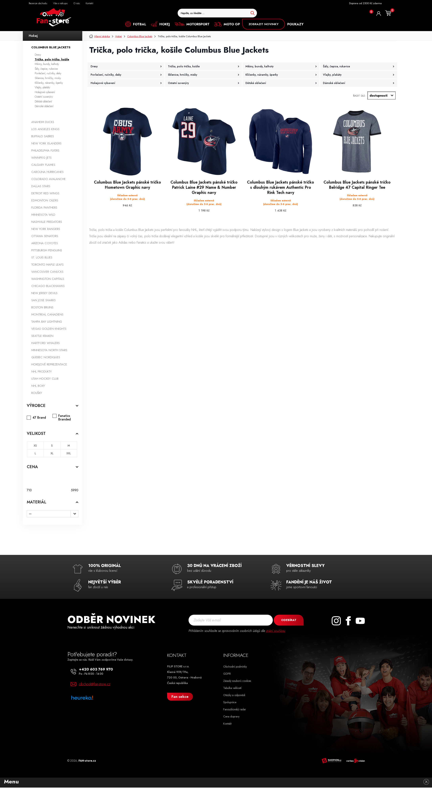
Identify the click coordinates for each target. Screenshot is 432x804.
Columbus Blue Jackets (50, 47)
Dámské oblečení (44, 106)
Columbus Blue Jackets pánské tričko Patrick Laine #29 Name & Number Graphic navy (204, 187)
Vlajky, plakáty (42, 87)
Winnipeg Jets (41, 157)
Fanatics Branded (64, 417)
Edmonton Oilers (44, 200)
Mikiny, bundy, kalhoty (47, 64)
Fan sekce (180, 696)
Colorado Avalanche (48, 179)
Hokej (33, 35)
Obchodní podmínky (235, 667)
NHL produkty (41, 371)
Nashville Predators (46, 222)
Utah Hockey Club (44, 378)
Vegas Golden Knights (48, 329)
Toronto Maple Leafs (47, 264)
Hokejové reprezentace (49, 364)
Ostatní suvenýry (44, 97)
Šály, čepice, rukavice (46, 69)
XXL (68, 453)
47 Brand (39, 417)
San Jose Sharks (43, 300)
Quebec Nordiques (45, 357)
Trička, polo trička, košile (52, 59)
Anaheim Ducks (42, 122)
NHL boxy (38, 386)
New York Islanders (46, 143)
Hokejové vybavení (45, 92)
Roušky (36, 393)
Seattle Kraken (42, 336)
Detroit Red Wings (45, 193)
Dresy (38, 55)
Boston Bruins (42, 307)
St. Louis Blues (41, 257)
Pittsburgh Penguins (46, 250)
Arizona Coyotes (44, 243)
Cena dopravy (231, 716)
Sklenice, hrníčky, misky (48, 78)
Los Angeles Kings (45, 129)
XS (35, 446)
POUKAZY (295, 24)
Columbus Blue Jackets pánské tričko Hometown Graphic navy (127, 185)
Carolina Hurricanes (47, 172)
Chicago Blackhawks (48, 286)
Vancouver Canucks (47, 272)
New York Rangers (45, 229)
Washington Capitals (47, 279)
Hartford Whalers (45, 343)
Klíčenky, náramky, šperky (49, 83)
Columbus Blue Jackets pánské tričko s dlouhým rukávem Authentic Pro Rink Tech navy (280, 187)
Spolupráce (229, 702)
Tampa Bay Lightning (46, 321)
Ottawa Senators (44, 236)
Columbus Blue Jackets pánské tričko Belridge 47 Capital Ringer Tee (357, 185)
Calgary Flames (43, 165)
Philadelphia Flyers (45, 150)
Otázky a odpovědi (234, 695)
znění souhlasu (275, 631)
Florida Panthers (44, 207)
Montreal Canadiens (47, 314)
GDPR (227, 674)
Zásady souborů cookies (237, 681)
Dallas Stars (40, 186)
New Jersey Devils (44, 293)
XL (52, 453)
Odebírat (288, 620)
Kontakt (227, 724)
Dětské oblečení (43, 101)
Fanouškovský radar (234, 709)
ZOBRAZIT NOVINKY (264, 24)
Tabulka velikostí (232, 688)
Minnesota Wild (43, 214)
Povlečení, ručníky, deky (48, 73)
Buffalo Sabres (42, 136)
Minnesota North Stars (49, 350)
